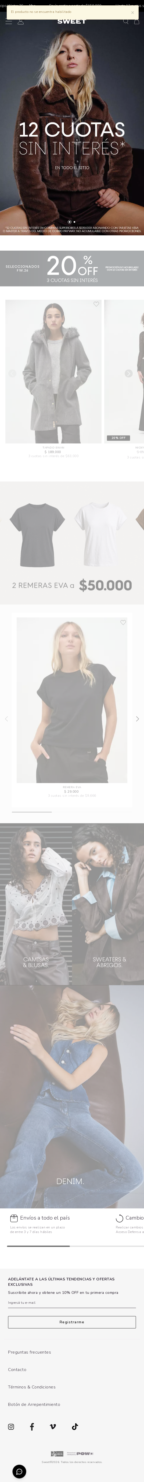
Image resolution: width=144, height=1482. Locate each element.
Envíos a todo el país (45, 1217)
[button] (126, 21)
